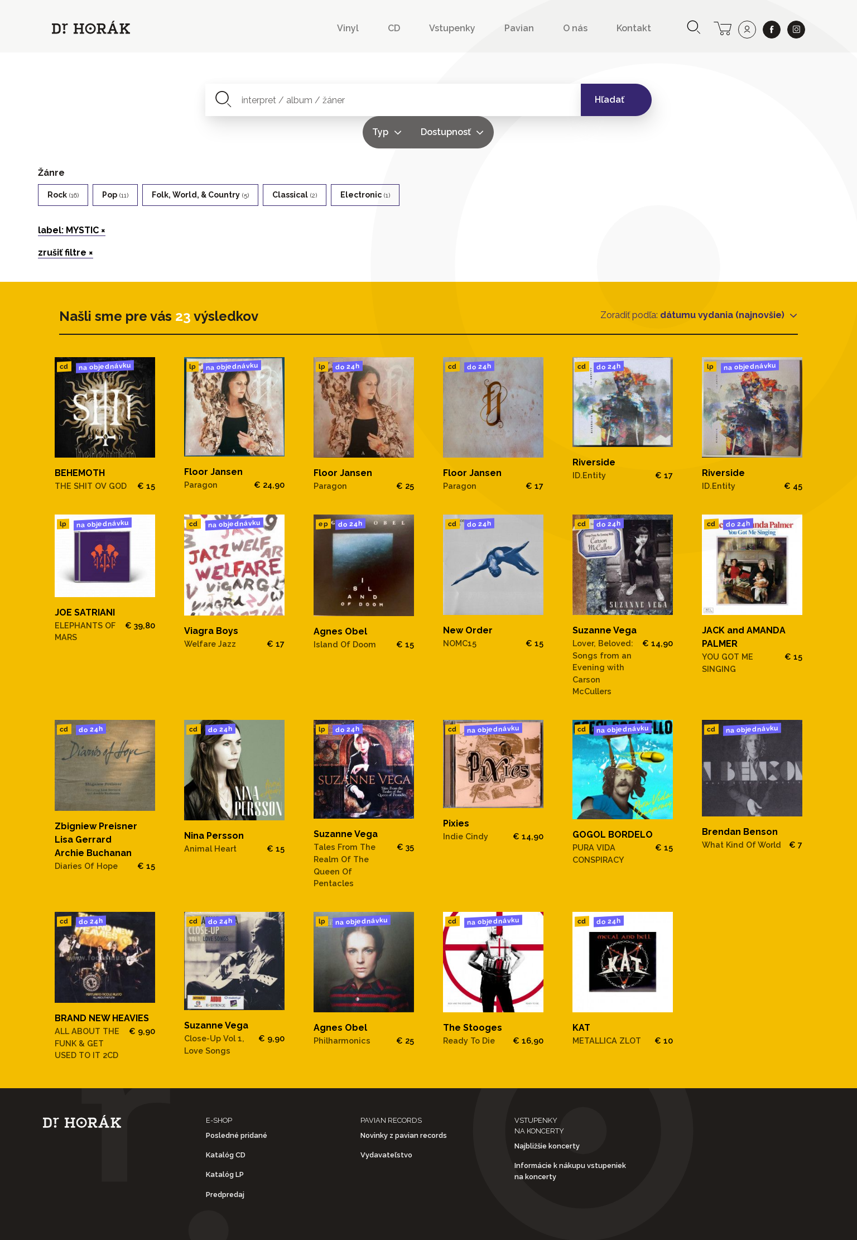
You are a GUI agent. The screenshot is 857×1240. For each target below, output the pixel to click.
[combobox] (328, 100)
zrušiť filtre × (65, 220)
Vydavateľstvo (386, 1122)
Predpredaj (225, 1162)
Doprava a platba (576, 1222)
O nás (575, 28)
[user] (747, 30)
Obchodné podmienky (289, 1222)
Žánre (51, 140)
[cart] (722, 27)
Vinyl (348, 28)
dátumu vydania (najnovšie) (723, 282)
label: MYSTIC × (71, 198)
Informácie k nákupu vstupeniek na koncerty (570, 1139)
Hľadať (609, 99)
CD (394, 28)
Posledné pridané (236, 1103)
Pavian (519, 28)
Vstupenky (452, 28)
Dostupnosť (534, 99)
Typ (469, 99)
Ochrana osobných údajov (437, 1222)
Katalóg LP (225, 1142)
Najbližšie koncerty (547, 1113)
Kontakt (634, 28)
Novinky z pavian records (403, 1103)
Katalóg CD (225, 1122)
